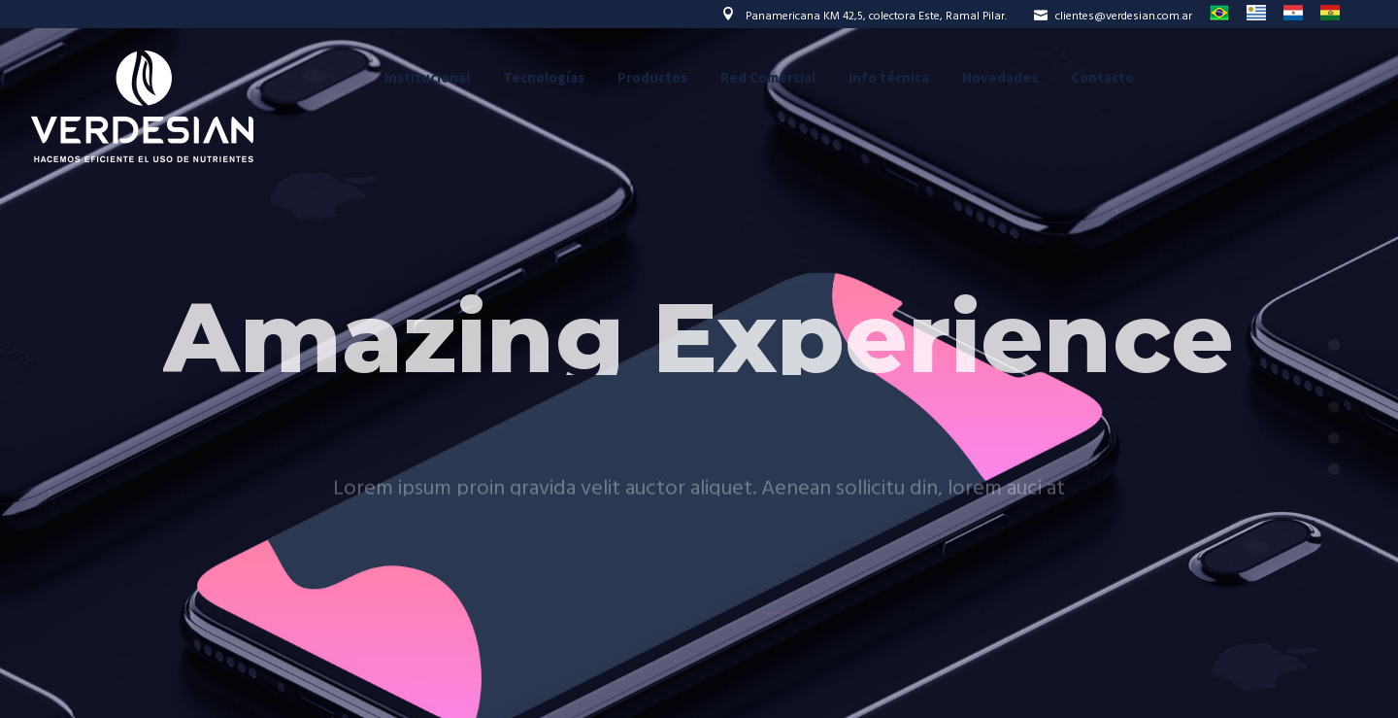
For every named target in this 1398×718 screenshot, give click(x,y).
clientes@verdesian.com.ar (1113, 16)
